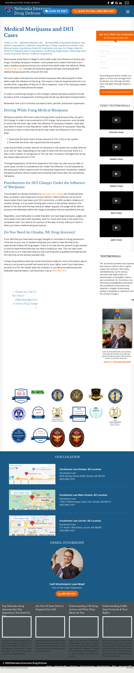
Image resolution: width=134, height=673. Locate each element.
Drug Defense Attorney (52, 48)
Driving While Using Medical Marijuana (64, 42)
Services (74, 666)
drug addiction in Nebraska (24, 45)
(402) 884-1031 (94, 11)
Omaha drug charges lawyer (56, 51)
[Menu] (127, 11)
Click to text (56, 11)
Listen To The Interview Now (117, 361)
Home (49, 666)
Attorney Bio (60, 666)
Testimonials (103, 666)
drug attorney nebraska (68, 45)
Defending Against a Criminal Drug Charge (25, 303)
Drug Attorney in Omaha (46, 45)
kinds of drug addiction (33, 51)
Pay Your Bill (125, 666)
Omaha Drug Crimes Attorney (16, 53)
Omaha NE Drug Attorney (41, 53)
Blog (114, 666)
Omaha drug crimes (77, 51)
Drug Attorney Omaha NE (30, 48)
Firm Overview (87, 666)
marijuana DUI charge (52, 193)
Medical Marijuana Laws (32, 42)
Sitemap (129, 667)
